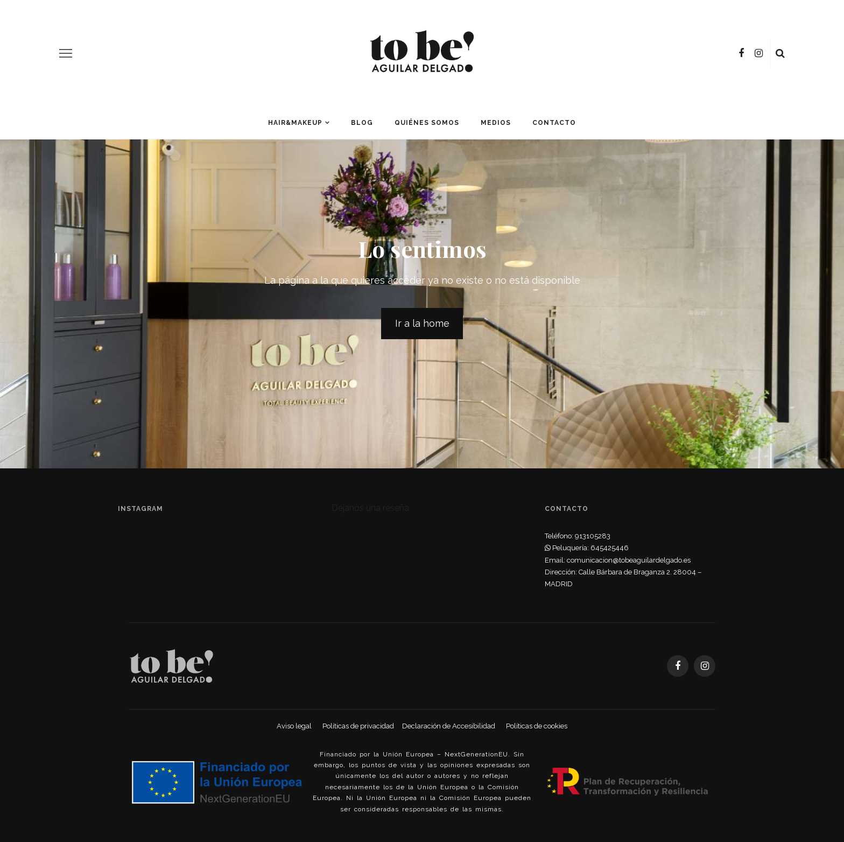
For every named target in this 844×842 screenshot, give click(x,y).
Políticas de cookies (536, 726)
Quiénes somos (427, 123)
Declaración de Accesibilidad (448, 726)
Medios (496, 123)
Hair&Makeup (295, 123)
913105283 (592, 536)
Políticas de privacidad (358, 726)
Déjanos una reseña (370, 508)
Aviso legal (294, 726)
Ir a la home (422, 323)
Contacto (554, 123)
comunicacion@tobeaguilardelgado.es (629, 560)
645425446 (609, 548)
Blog (362, 123)
